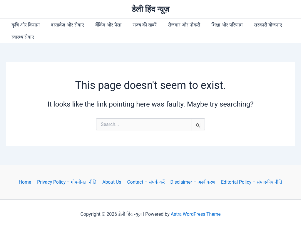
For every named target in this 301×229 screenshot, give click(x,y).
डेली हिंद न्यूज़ (150, 9)
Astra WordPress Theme (195, 214)
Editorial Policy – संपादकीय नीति (250, 182)
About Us (111, 182)
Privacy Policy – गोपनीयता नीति (67, 182)
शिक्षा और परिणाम (217, 25)
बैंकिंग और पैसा (104, 25)
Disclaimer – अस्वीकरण (191, 182)
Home (26, 182)
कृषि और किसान (25, 25)
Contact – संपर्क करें (145, 182)
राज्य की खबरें (138, 25)
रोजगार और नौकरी (176, 25)
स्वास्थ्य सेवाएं (22, 37)
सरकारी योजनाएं (257, 25)
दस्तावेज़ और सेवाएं (64, 25)
